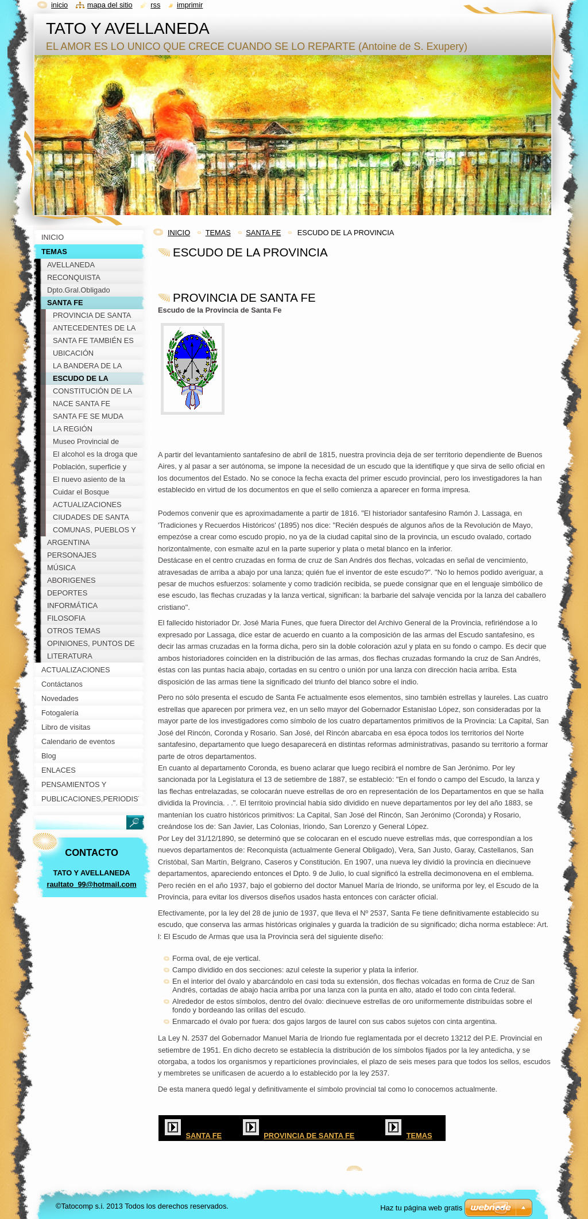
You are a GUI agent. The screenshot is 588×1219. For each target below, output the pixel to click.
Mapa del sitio (110, 5)
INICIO (179, 232)
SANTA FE (263, 232)
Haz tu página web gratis (421, 1208)
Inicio (59, 5)
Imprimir (190, 5)
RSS (155, 5)
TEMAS (218, 232)
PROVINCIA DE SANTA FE (309, 1135)
